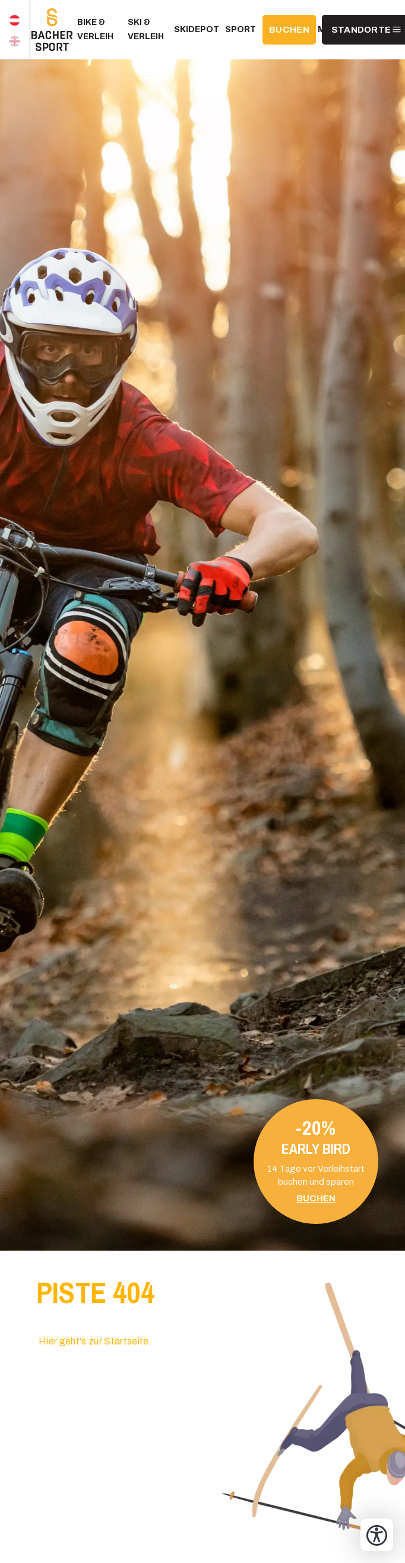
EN (14, 44)
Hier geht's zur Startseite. (95, 1341)
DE (14, 15)
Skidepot (196, 29)
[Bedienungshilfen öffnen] (376, 1534)
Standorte (361, 29)
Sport (240, 29)
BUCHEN (289, 29)
